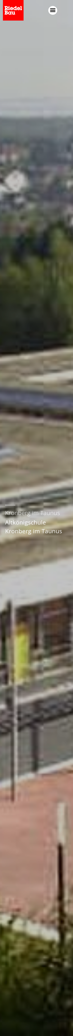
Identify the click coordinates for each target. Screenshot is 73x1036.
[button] (65, 10)
